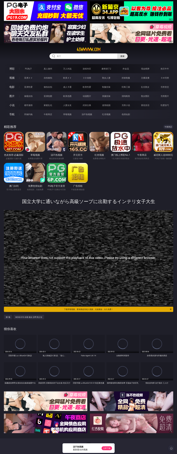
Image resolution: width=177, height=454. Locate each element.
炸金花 (126, 68)
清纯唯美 (126, 96)
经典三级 (126, 87)
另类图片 (165, 96)
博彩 (12, 68)
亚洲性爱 (28, 87)
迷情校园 (106, 105)
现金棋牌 (145, 68)
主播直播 (145, 77)
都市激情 (28, 105)
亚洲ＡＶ (28, 77)
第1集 (8, 317)
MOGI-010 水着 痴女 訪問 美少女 (28, 317)
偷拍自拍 (48, 87)
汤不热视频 (87, 114)
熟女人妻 (106, 77)
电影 (12, 87)
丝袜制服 (126, 77)
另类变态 (165, 87)
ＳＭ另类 (165, 77)
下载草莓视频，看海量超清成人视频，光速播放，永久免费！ (118, 309)
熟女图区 (145, 96)
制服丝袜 (106, 87)
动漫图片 (87, 96)
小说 (12, 105)
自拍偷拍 (48, 77)
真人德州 (48, 68)
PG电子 (28, 68)
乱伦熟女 (145, 87)
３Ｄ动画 (87, 77)
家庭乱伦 (48, 105)
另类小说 (126, 105)
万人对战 (67, 68)
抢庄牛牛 (165, 68)
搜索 (122, 56)
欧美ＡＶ (67, 77)
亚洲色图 (48, 96)
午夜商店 (48, 114)
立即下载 (106, 448)
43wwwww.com (89, 49)
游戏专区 (87, 68)
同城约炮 (28, 114)
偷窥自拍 (28, 96)
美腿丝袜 (106, 96)
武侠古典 (87, 105)
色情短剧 (126, 114)
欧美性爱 (87, 87)
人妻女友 (67, 105)
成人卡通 (67, 87)
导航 (12, 114)
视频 (12, 78)
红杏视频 (106, 114)
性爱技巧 (165, 105)
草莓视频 (67, 114)
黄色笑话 (145, 105)
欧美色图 (67, 96)
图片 (12, 96)
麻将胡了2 (106, 68)
